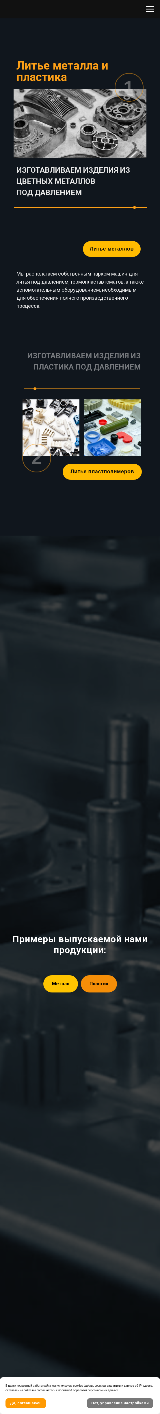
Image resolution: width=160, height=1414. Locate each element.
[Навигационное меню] (150, 9)
